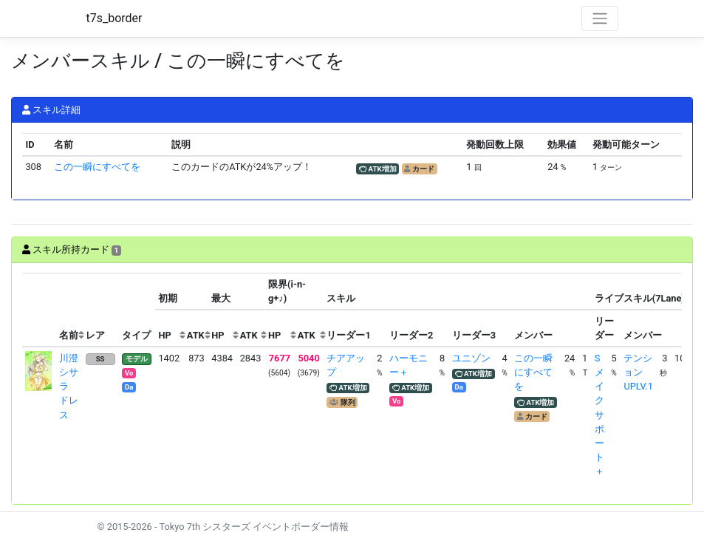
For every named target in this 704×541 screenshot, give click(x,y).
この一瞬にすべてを (97, 166)
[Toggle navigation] (599, 18)
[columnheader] (39, 310)
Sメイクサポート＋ (599, 415)
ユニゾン (471, 358)
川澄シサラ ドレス (68, 387)
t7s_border (114, 18)
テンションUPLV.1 (637, 372)
